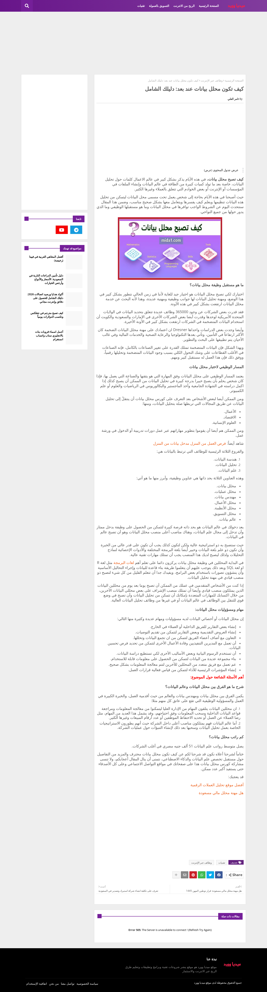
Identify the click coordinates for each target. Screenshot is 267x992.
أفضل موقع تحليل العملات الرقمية (217, 784)
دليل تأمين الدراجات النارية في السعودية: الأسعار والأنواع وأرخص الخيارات (46, 279)
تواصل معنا (67, 984)
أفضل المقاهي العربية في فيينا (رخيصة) (46, 258)
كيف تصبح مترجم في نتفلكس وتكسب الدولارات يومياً (46, 315)
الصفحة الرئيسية (209, 6)
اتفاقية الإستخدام (36, 984)
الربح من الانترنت (184, 6)
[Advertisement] (133, 43)
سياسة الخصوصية (87, 984)
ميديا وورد (199, 982)
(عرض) (208, 170)
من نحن (54, 984)
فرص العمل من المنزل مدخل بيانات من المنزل (189, 443)
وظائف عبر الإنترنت (212, 80)
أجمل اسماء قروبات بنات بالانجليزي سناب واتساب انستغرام (49, 335)
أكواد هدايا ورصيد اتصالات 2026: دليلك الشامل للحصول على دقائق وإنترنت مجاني (45, 298)
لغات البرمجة (123, 562)
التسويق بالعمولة (159, 6)
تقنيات (141, 6)
